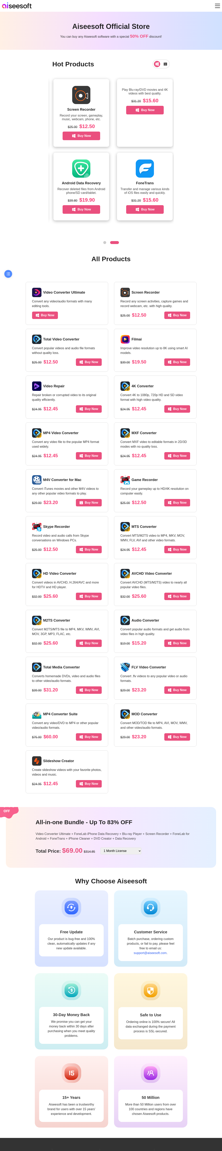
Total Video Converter (55, 339)
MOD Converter (138, 714)
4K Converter (137, 386)
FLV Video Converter (143, 667)
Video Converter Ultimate (58, 292)
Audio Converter (139, 620)
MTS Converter (138, 526)
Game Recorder (139, 480)
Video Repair (48, 386)
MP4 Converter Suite (55, 714)
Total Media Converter (56, 667)
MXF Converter (138, 433)
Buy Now (80, 110)
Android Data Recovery (141, 183)
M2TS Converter (51, 620)
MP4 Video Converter (55, 433)
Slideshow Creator (53, 761)
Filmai (131, 339)
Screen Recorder (142, 109)
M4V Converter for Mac (57, 480)
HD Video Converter (54, 573)
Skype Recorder (51, 526)
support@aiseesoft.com (150, 953)
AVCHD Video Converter (146, 573)
